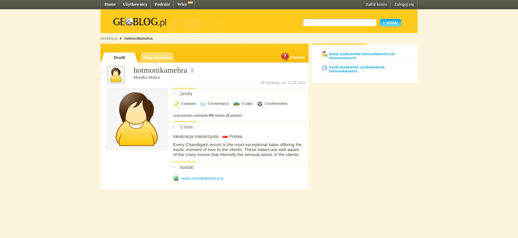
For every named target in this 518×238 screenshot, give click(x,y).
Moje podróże (157, 57)
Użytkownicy (135, 4)
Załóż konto (376, 4)
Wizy (182, 4)
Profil (119, 57)
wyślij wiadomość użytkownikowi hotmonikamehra (357, 69)
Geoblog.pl (109, 38)
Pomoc (292, 57)
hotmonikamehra (138, 38)
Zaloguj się (404, 4)
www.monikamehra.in (203, 178)
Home (110, 4)
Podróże (162, 4)
